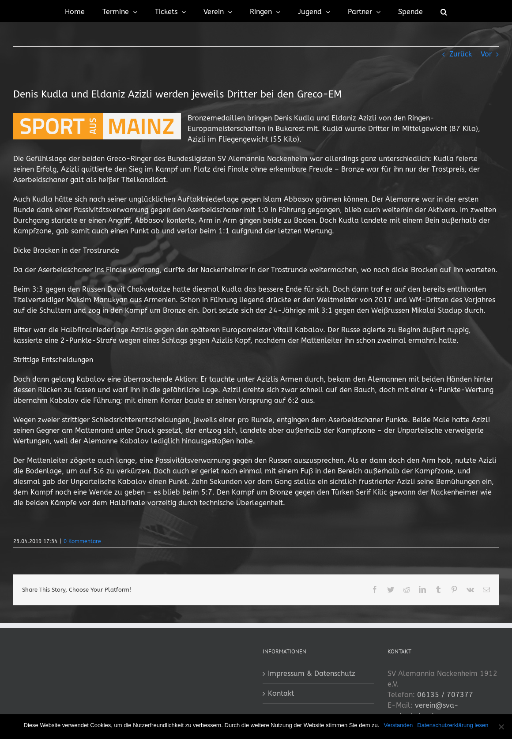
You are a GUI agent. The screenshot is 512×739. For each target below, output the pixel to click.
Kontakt (281, 693)
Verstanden (398, 725)
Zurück (460, 54)
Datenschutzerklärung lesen (452, 725)
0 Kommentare (82, 541)
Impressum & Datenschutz (311, 673)
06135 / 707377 (445, 694)
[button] (443, 11)
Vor (486, 54)
